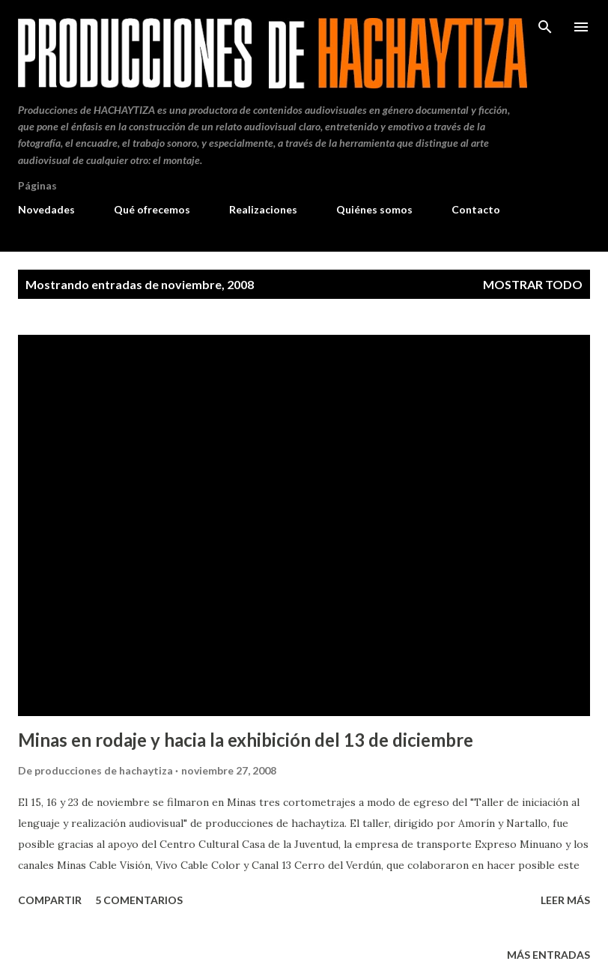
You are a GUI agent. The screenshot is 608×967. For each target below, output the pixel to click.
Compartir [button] (50, 900)
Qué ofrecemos (152, 209)
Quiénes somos (374, 209)
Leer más (565, 900)
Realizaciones (263, 209)
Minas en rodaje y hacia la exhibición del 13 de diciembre (245, 740)
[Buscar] (545, 27)
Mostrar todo (533, 284)
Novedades (46, 209)
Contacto (476, 209)
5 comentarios (139, 900)
